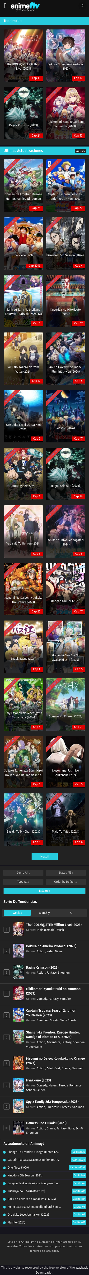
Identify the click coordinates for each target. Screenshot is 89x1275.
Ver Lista (80, 151)
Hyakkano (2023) (38, 1080)
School (30, 1090)
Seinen (41, 1090)
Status (66, 873)
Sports (54, 1020)
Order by (65, 882)
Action (41, 951)
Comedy (42, 998)
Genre (23, 873)
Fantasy (51, 972)
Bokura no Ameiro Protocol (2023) (51, 946)
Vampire (65, 998)
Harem (53, 1085)
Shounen (64, 972)
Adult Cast (53, 1068)
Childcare (53, 1107)
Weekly (17, 913)
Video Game (55, 951)
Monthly (44, 913)
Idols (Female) (46, 930)
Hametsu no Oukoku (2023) (46, 1123)
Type (23, 882)
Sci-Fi (79, 1128)
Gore (71, 1128)
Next (44, 856)
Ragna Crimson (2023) (42, 968)
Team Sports (68, 1020)
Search (44, 891)
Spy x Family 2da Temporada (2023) (52, 1102)
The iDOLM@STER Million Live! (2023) (54, 925)
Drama (65, 1068)
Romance (75, 1085)
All (71, 913)
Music (61, 930)
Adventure (53, 1042)
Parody (63, 1085)
